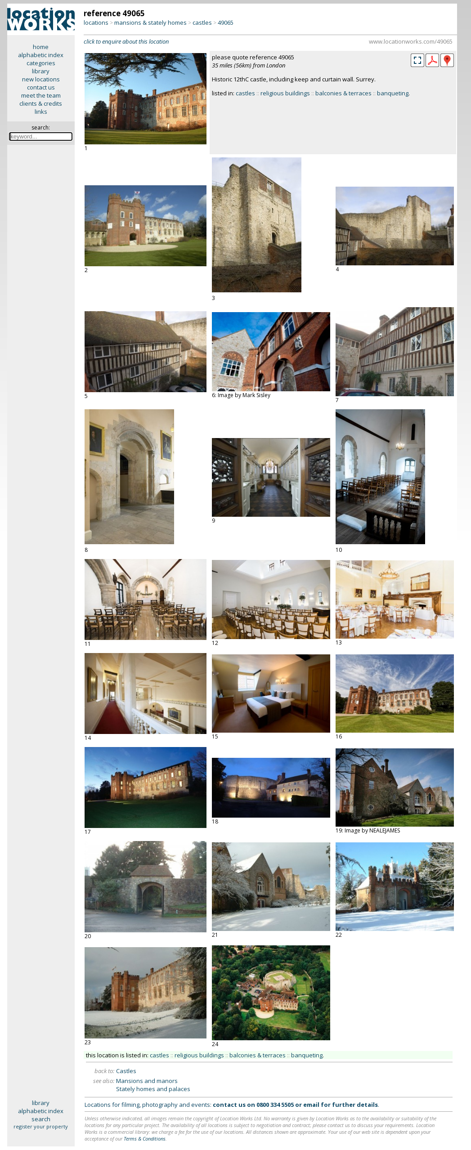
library (40, 71)
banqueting (392, 93)
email (311, 1105)
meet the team (41, 95)
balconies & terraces (343, 93)
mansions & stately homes (150, 22)
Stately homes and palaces (153, 1089)
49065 (225, 22)
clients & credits (40, 103)
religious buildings (285, 93)
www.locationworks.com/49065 (411, 41)
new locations (41, 79)
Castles (126, 1071)
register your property (40, 1126)
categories (41, 63)
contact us (41, 87)
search (40, 1119)
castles (202, 22)
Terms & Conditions (145, 1138)
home (41, 47)
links (41, 111)
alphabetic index (40, 55)
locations (96, 22)
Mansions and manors (147, 1081)
